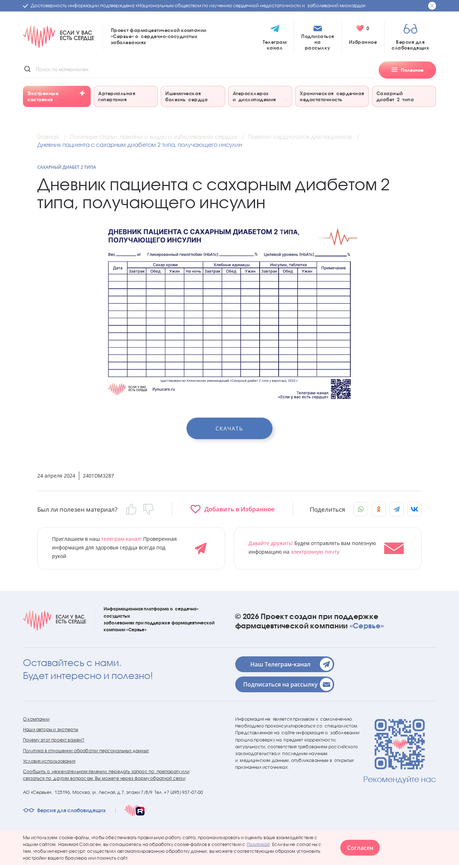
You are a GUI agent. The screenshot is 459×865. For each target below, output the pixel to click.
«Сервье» (367, 625)
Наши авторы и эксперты (50, 729)
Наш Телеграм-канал (291, 664)
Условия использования (49, 761)
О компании (36, 719)
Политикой (258, 844)
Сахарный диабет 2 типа (66, 167)
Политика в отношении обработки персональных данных (86, 750)
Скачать (229, 428)
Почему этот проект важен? (54, 740)
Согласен (360, 848)
